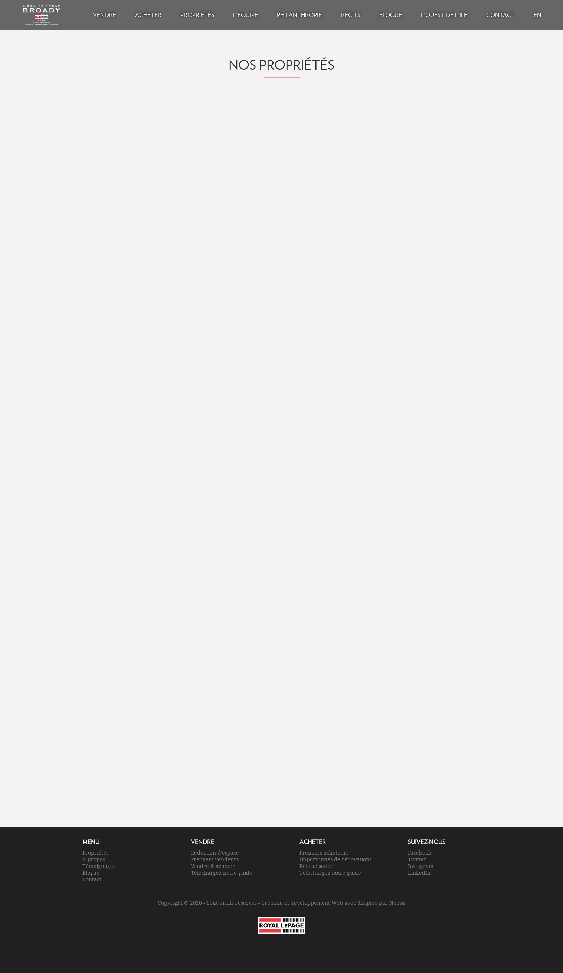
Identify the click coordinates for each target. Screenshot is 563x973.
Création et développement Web (302, 902)
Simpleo (367, 902)
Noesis (397, 902)
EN (537, 14)
